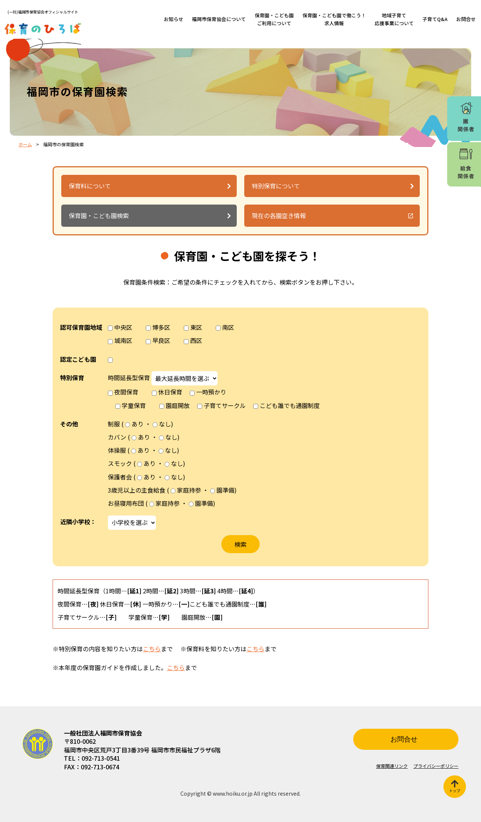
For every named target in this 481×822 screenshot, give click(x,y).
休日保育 (170, 391)
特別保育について (276, 185)
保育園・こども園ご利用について (274, 19)
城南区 (123, 340)
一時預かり (211, 391)
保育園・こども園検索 (99, 215)
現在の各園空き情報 (279, 215)
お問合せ (466, 19)
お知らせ (173, 19)
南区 (228, 327)
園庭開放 (178, 405)
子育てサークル (225, 405)
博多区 (161, 327)
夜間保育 (126, 391)
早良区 (161, 340)
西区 (196, 340)
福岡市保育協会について (219, 19)
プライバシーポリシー (435, 766)
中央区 (123, 327)
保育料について (90, 185)
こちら (152, 648)
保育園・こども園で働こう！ (334, 19)
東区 (196, 327)
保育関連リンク (392, 766)
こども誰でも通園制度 (290, 405)
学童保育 (134, 405)
